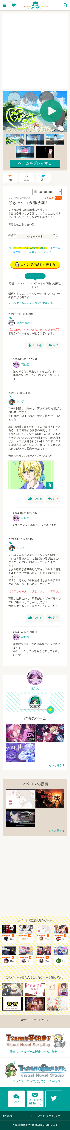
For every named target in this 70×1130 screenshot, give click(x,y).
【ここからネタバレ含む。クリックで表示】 (34, 329)
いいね (35, 345)
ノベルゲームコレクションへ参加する (30, 302)
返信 (53, 345)
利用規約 (7, 1115)
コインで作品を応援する (35, 264)
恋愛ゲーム (35, 252)
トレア (20, 401)
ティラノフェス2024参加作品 (30, 248)
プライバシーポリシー (49, 1115)
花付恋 (25, 364)
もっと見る (55, 765)
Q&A (16, 1098)
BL (25, 252)
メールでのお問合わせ (35, 1098)
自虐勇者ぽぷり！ (27, 322)
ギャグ (47, 252)
